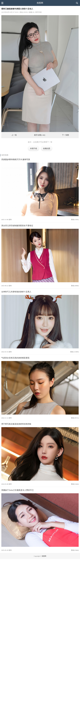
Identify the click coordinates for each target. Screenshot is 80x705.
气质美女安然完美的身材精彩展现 (15, 358)
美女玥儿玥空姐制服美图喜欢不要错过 (17, 225)
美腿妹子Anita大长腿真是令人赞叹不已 (17, 490)
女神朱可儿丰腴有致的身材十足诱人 (16, 292)
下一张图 (65, 135)
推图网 (40, 3)
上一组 (14, 135)
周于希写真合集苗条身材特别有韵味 (16, 424)
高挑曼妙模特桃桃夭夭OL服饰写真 (15, 159)
